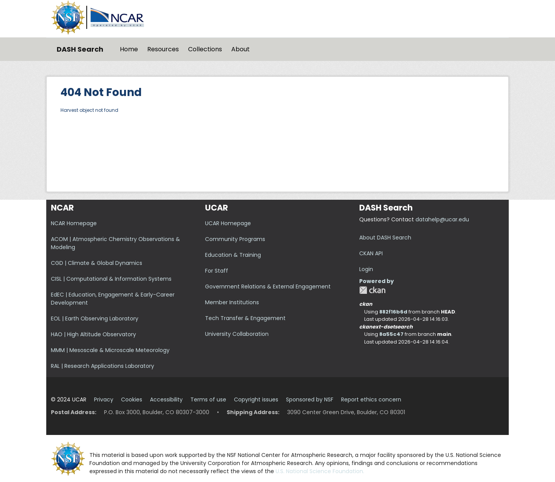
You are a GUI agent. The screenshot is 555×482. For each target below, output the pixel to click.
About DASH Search (385, 237)
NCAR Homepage (74, 223)
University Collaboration (237, 334)
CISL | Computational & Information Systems (111, 279)
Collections (205, 49)
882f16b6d (393, 311)
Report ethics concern (371, 399)
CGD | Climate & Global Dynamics (96, 263)
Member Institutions (232, 302)
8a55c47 (391, 334)
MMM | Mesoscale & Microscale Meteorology (110, 350)
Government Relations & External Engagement (268, 286)
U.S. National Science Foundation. (320, 471)
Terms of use (208, 399)
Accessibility (166, 399)
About (240, 49)
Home (129, 49)
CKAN (372, 290)
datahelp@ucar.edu (442, 219)
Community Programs (235, 239)
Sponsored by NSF (309, 399)
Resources (163, 49)
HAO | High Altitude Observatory (93, 334)
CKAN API (371, 253)
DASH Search (80, 49)
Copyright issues (256, 399)
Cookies (131, 399)
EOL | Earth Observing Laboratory (94, 318)
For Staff (216, 271)
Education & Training (233, 255)
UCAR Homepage (228, 223)
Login (366, 269)
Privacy (103, 399)
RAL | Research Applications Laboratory (102, 366)
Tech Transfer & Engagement (245, 318)
